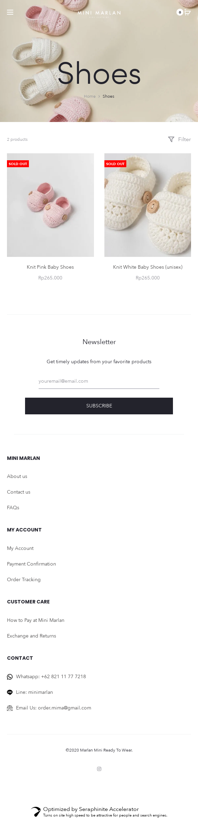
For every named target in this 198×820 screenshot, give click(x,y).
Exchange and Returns (31, 636)
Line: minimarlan (34, 692)
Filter (179, 139)
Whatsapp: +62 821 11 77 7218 (51, 676)
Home (90, 96)
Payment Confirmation (31, 564)
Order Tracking (24, 579)
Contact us (18, 492)
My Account (20, 548)
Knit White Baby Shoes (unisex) (147, 267)
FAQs (13, 507)
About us (17, 476)
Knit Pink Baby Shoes (50, 267)
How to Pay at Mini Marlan (35, 620)
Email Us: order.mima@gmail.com (53, 708)
